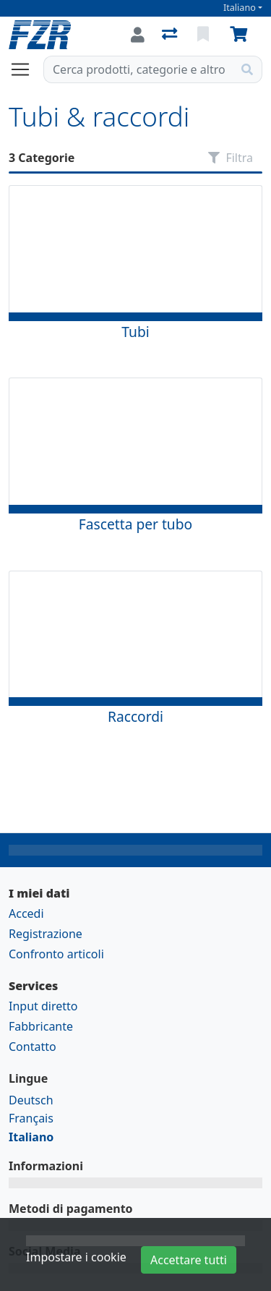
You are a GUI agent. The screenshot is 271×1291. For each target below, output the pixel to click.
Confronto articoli (56, 954)
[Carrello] (241, 35)
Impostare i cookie (76, 1257)
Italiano (239, 7)
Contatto (32, 1046)
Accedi (26, 913)
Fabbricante (41, 1026)
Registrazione (45, 934)
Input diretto (43, 1006)
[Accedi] (137, 34)
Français (31, 1118)
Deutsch (31, 1100)
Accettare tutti (188, 1260)
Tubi (135, 331)
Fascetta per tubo (135, 524)
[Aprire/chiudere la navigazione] (26, 69)
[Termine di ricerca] (138, 69)
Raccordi (135, 716)
